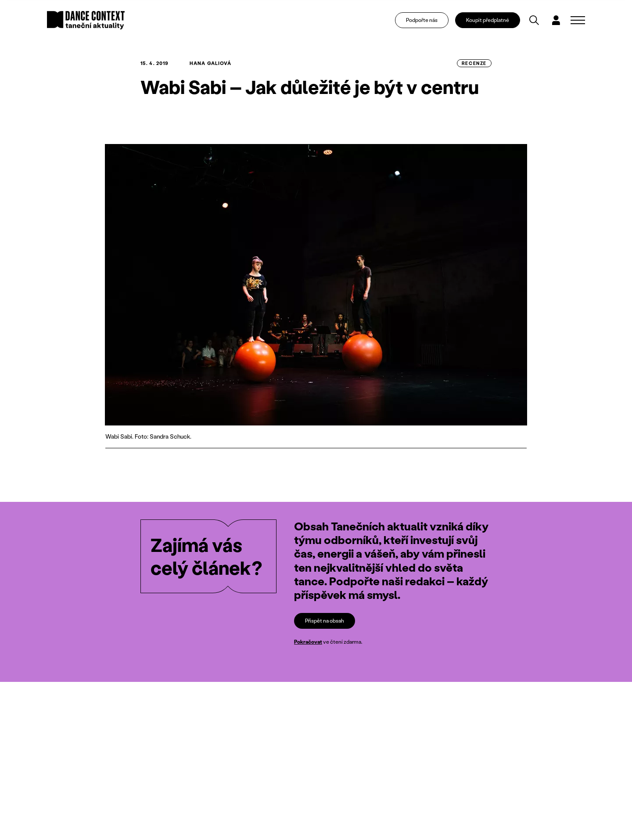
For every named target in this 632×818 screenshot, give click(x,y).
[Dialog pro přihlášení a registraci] (556, 20)
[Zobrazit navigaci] (578, 20)
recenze (474, 63)
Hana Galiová (210, 63)
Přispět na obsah (324, 620)
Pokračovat (308, 641)
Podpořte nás (422, 20)
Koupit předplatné (487, 20)
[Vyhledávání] (534, 20)
